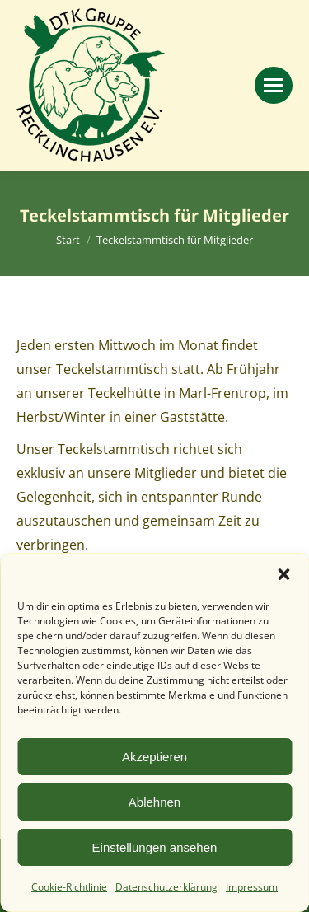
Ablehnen (154, 802)
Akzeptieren (154, 757)
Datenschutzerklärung (166, 887)
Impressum (252, 887)
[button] (283, 574)
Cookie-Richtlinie (69, 887)
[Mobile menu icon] (274, 85)
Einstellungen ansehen (155, 847)
